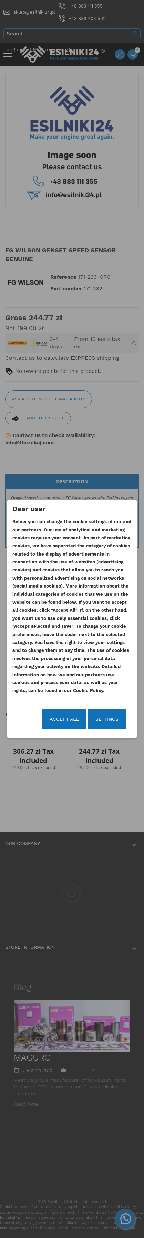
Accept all (64, 719)
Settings (107, 719)
